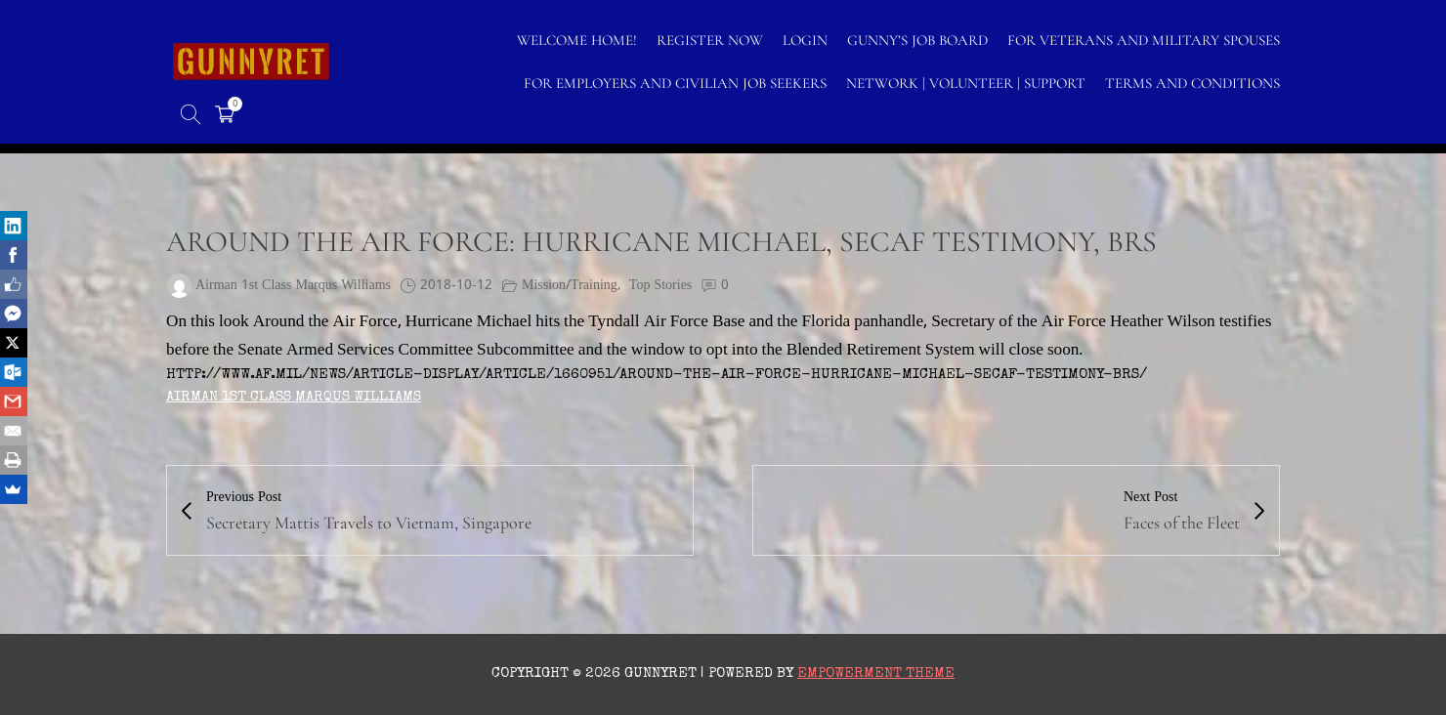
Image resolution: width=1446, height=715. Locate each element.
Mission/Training (569, 285)
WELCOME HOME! (577, 40)
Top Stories (660, 285)
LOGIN (805, 40)
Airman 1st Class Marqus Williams (293, 397)
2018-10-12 (456, 285)
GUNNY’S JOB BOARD (917, 40)
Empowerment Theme (876, 673)
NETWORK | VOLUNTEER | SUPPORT (965, 83)
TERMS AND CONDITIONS (1192, 83)
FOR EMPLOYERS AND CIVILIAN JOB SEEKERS (675, 83)
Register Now (710, 40)
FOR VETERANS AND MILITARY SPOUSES (1143, 40)
